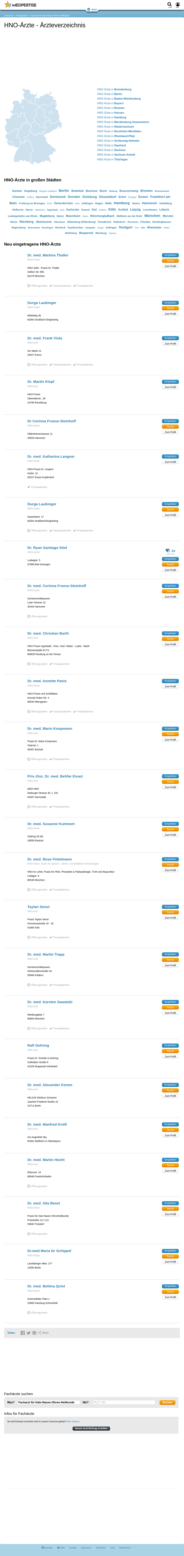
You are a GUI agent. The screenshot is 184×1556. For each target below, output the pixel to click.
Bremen (146, 191)
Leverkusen (150, 209)
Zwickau (112, 233)
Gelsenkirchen (63, 203)
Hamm (136, 203)
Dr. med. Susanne (51, 824)
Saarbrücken (75, 227)
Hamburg (122, 203)
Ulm (143, 227)
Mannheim (73, 216)
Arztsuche (8, 15)
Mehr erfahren (73, 1421)
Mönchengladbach (102, 216)
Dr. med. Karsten (49, 1002)
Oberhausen (44, 221)
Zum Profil (170, 266)
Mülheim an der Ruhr (129, 216)
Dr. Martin (40, 382)
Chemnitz (18, 196)
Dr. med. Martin (45, 954)
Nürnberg (26, 221)
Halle (108, 203)
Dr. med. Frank (44, 338)
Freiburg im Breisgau (32, 203)
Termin (170, 260)
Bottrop (113, 191)
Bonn (103, 191)
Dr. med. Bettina (46, 1286)
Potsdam (145, 222)
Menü (92, 9)
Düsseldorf (107, 197)
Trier (137, 228)
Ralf (38, 1045)
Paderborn (119, 222)
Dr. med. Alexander (49, 1085)
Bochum (92, 191)
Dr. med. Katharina (51, 456)
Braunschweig (128, 190)
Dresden (74, 197)
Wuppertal (86, 233)
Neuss (14, 222)
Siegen (100, 228)
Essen (143, 197)
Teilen (11, 1332)
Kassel (85, 209)
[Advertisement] (30, 1513)
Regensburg (19, 227)
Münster (168, 216)
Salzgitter (90, 227)
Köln (112, 209)
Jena (62, 210)
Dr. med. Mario (49, 728)
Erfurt (122, 196)
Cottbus (30, 197)
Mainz (60, 216)
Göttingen (87, 203)
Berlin (64, 191)
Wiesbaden (154, 227)
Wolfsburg (71, 233)
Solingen (111, 227)
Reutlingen (47, 227)
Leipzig (135, 209)
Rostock (60, 227)
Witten (167, 228)
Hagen (99, 203)
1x (170, 550)
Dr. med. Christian (48, 633)
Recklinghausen (161, 222)
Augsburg (30, 190)
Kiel (94, 209)
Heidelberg (166, 203)
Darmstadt (42, 197)
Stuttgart (125, 227)
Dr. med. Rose (49, 859)
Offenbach (59, 222)
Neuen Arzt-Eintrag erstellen (91, 1428)
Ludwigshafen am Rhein (23, 216)
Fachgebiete (22, 15)
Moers (85, 216)
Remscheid (34, 227)
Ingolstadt (52, 209)
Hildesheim (40, 210)
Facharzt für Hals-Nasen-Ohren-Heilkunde (49, 15)
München (152, 216)
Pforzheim (132, 222)
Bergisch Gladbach (48, 191)
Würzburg (101, 233)
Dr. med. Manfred (47, 1124)
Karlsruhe (72, 209)
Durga (41, 303)
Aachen (17, 190)
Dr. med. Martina (47, 255)
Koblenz (102, 210)
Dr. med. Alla (43, 1203)
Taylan (38, 907)
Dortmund (58, 197)
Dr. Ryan (47, 548)
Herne (29, 209)
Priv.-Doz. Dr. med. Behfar (55, 776)
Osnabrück (104, 221)
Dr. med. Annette (47, 681)
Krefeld (123, 209)
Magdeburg (47, 216)
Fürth (49, 203)
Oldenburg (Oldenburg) (81, 221)
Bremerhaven (162, 191)
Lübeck (164, 209)
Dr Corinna (51, 421)
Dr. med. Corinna (56, 586)
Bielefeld (77, 191)
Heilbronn (17, 209)
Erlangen (132, 197)
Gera (77, 203)
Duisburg (90, 197)
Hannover (149, 203)
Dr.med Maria (49, 1251)
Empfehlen (170, 255)
